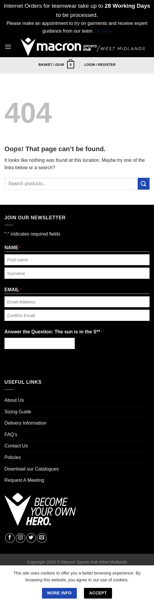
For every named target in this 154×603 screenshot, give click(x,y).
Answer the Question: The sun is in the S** (53, 332)
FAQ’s (10, 434)
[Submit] (144, 183)
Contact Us (16, 445)
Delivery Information (25, 423)
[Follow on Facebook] (10, 538)
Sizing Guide (17, 411)
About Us (14, 400)
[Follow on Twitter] (31, 538)
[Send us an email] (42, 538)
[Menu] (8, 46)
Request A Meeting (24, 480)
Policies (12, 457)
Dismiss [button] (103, 30)
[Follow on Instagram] (20, 538)
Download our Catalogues (31, 468)
